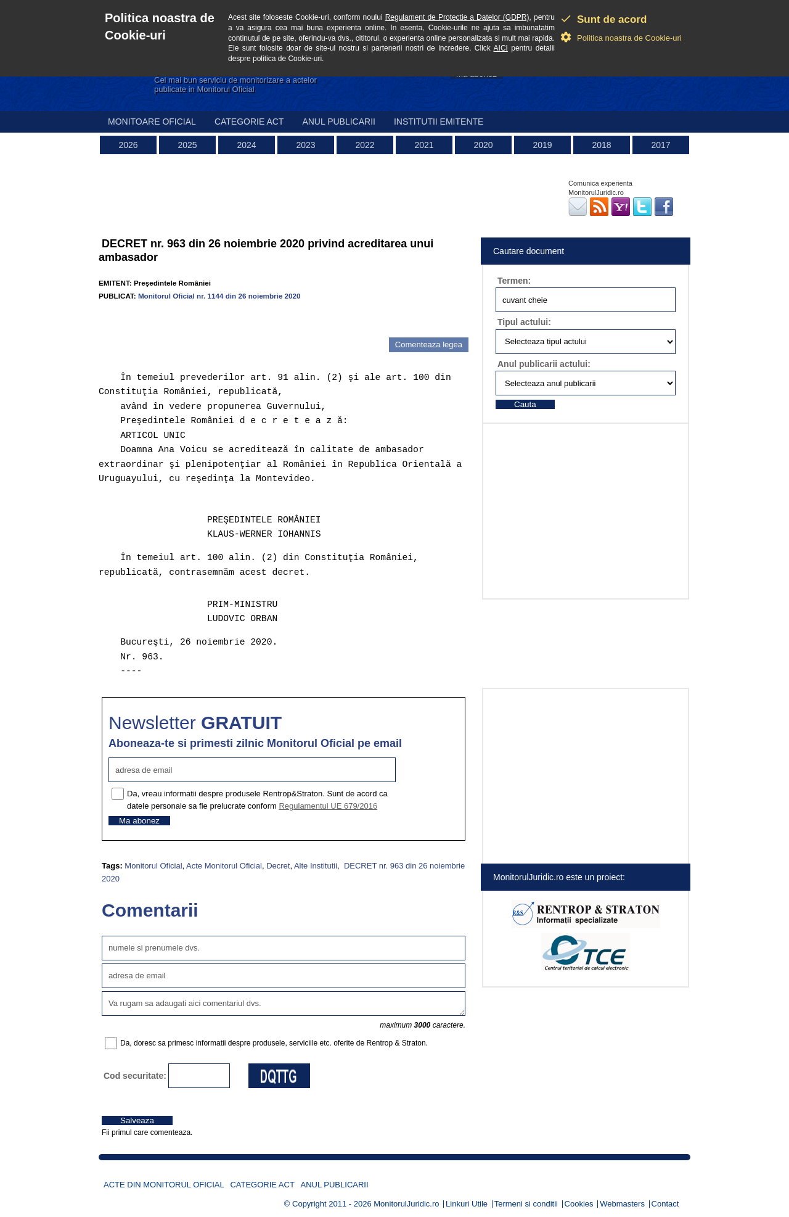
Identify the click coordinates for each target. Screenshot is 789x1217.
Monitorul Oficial (153, 865)
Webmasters (622, 1203)
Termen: (514, 281)
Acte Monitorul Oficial (224, 865)
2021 (423, 145)
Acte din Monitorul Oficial (164, 1184)
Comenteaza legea (428, 344)
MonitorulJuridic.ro (406, 1203)
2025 (187, 145)
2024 (246, 145)
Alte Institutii (315, 865)
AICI (501, 48)
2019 (542, 145)
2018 (601, 145)
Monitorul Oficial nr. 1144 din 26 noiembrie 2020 (219, 296)
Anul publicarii (338, 121)
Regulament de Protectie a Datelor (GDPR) (457, 17)
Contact (665, 1203)
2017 (660, 145)
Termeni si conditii (526, 1203)
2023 (305, 145)
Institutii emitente (438, 121)
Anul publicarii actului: (544, 364)
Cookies (579, 1203)
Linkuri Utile (467, 1203)
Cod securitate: (135, 1076)
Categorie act (249, 121)
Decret (278, 865)
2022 (364, 145)
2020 (483, 145)
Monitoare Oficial (152, 121)
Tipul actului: (524, 322)
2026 (127, 145)
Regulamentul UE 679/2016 (328, 806)
